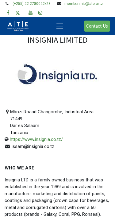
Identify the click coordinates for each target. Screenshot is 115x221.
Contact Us (97, 26)
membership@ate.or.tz (83, 4)
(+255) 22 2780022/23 (32, 4)
